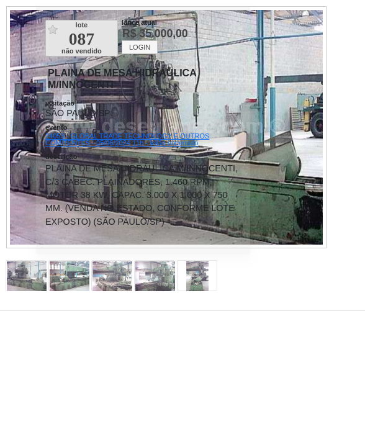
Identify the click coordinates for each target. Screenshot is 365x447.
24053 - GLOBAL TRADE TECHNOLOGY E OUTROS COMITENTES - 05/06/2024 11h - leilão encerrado (127, 139)
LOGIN (139, 47)
